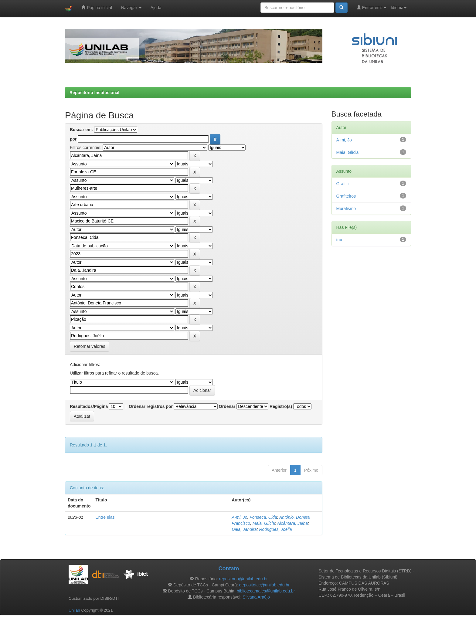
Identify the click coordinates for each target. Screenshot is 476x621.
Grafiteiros (346, 196)
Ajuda (156, 7)
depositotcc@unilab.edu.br (264, 584)
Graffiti (342, 183)
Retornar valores (89, 346)
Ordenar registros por (151, 406)
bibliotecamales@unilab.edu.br (266, 591)
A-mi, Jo (239, 517)
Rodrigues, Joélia (275, 529)
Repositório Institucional (94, 92)
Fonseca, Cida (263, 517)
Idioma (398, 7)
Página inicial (96, 7)
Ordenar (227, 406)
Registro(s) (281, 406)
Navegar (131, 7)
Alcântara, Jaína (292, 523)
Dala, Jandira (244, 529)
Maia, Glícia (264, 523)
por (73, 139)
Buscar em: (81, 129)
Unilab (74, 610)
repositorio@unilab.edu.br (243, 578)
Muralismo (346, 208)
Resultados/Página (89, 406)
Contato (228, 568)
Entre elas (104, 517)
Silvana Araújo (256, 597)
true (340, 239)
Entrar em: (371, 7)
